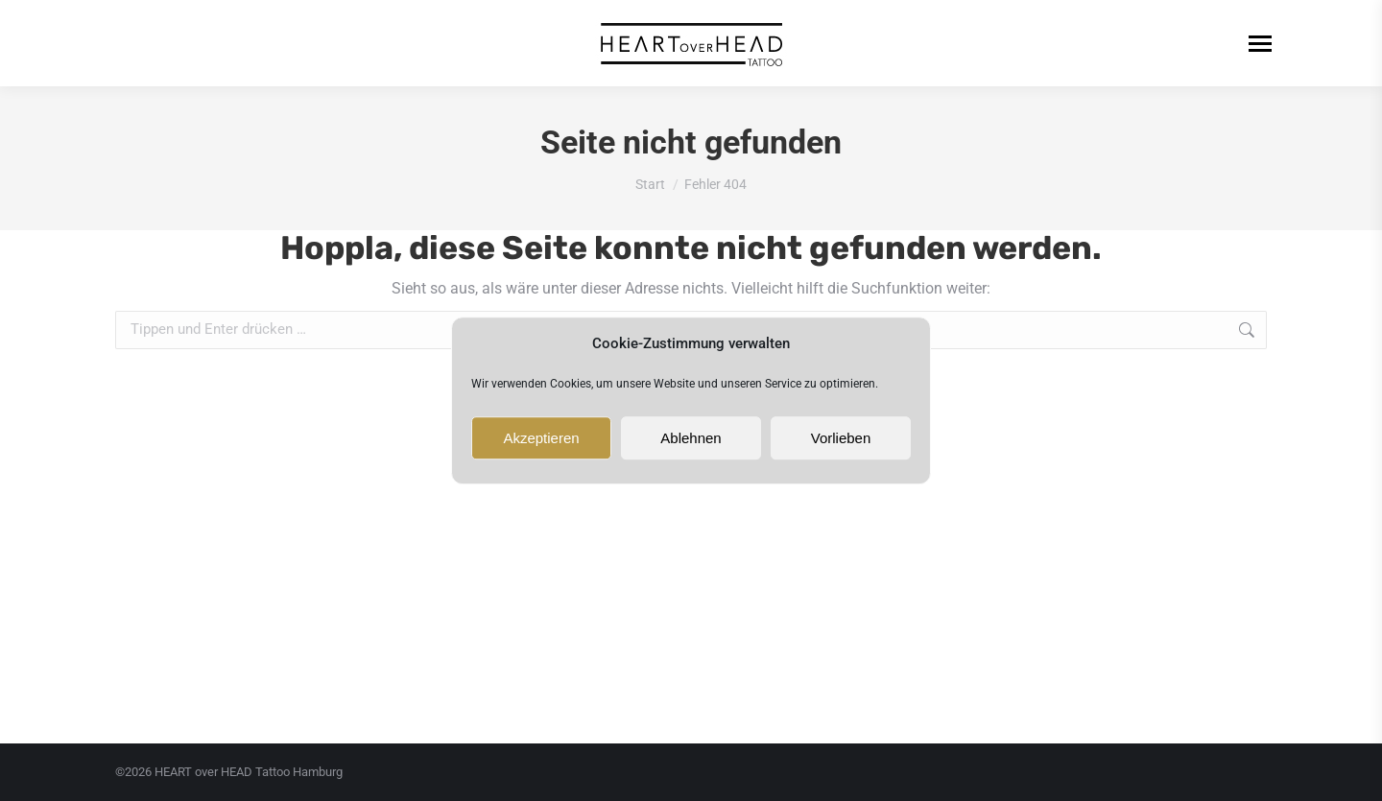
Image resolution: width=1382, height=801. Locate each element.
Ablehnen (690, 438)
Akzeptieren (541, 438)
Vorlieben (841, 438)
